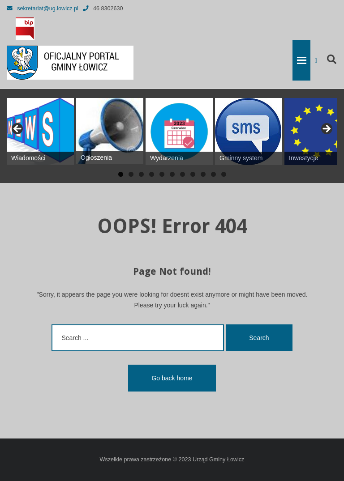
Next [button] (326, 129)
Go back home (171, 378)
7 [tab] (182, 174)
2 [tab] (131, 174)
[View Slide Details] (40, 131)
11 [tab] (223, 174)
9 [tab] (203, 174)
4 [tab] (151, 174)
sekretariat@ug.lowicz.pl (42, 8)
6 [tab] (172, 174)
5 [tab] (161, 174)
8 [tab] (192, 174)
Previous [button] (18, 129)
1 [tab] (120, 174)
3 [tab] (141, 174)
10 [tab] (213, 174)
